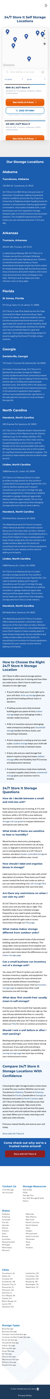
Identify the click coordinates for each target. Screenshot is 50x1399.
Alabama (19, 1092)
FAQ (14, 1023)
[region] (25, 47)
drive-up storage (28, 695)
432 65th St (8, 185)
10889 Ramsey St (10, 471)
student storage (20, 743)
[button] (15, 40)
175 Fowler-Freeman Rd (13, 363)
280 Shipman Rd (10, 424)
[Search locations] (23, 72)
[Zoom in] (45, 31)
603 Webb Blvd (9, 518)
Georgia (39, 1095)
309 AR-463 (8, 247)
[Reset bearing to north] (45, 38)
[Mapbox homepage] (9, 65)
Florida (18, 1095)
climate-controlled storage (32, 854)
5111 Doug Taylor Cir (11, 305)
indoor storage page (12, 955)
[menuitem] (11, 1189)
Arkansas (39, 1092)
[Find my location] (45, 44)
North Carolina (31, 1098)
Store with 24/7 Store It (13, 1133)
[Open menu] (46, 5)
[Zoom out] (45, 35)
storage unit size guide (13, 821)
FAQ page (30, 922)
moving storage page (12, 1053)
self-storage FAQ (38, 883)
